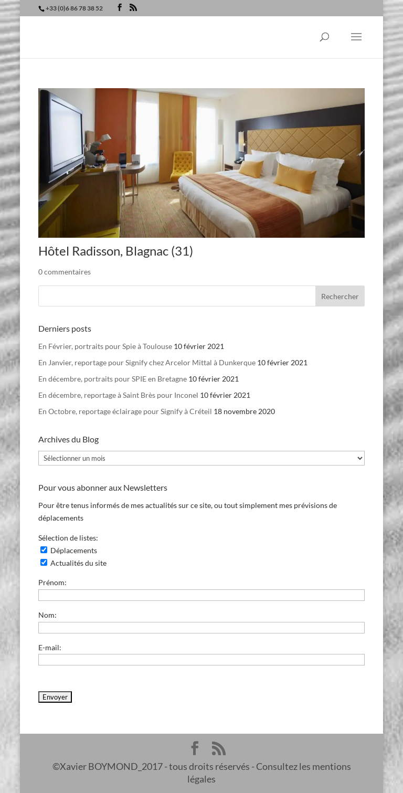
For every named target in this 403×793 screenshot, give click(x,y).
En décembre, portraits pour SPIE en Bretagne (112, 378)
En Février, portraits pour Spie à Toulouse (105, 346)
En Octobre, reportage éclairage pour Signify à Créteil (125, 411)
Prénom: (52, 582)
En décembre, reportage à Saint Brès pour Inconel (118, 394)
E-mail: (49, 647)
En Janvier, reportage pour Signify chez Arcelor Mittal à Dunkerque (147, 362)
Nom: (47, 614)
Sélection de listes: (68, 537)
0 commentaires (64, 271)
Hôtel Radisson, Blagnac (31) (115, 250)
